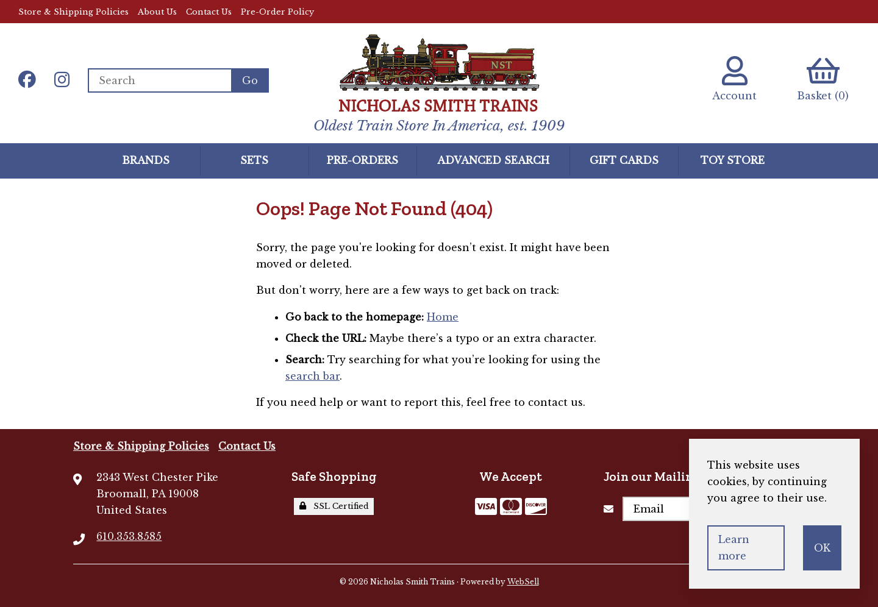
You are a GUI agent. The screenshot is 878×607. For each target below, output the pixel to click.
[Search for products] (159, 80)
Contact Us (209, 12)
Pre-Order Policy (277, 12)
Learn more (733, 547)
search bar (312, 376)
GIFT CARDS (624, 160)
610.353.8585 (129, 536)
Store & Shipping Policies (73, 12)
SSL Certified (334, 506)
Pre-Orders (362, 160)
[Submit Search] (250, 80)
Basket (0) (823, 79)
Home (443, 317)
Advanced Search (493, 160)
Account (734, 79)
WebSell (523, 581)
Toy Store (733, 160)
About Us (157, 12)
